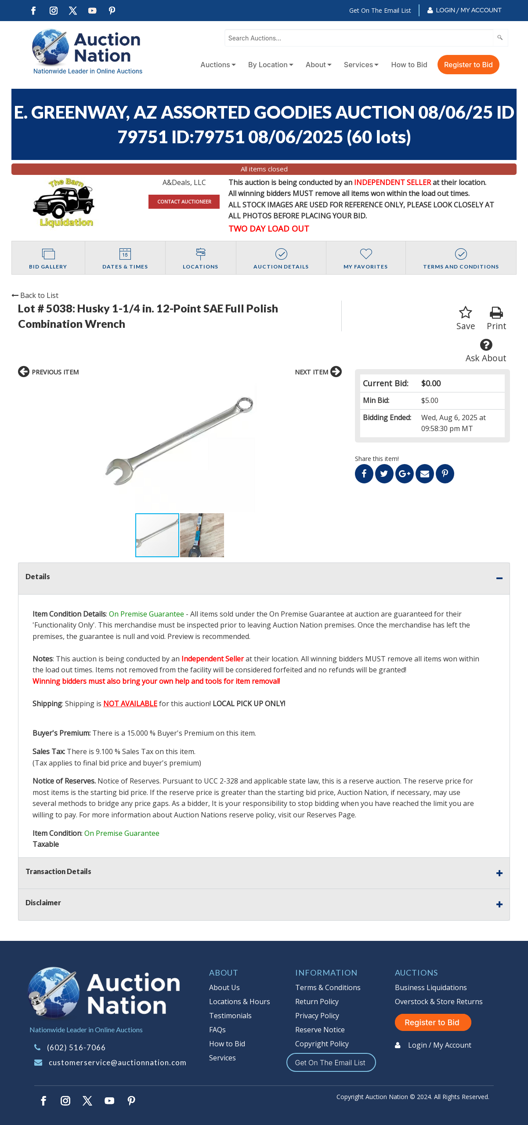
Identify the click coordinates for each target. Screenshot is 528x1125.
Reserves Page (331, 815)
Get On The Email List (380, 10)
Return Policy (317, 1001)
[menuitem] (216, 64)
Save (465, 319)
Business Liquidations (431, 987)
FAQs (217, 1029)
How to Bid (409, 64)
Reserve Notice (320, 1029)
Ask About (486, 351)
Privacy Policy (317, 1015)
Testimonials (230, 1015)
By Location (268, 64)
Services (358, 64)
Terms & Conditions (328, 987)
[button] (269, 448)
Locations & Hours (239, 1001)
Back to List (34, 295)
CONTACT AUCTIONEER (184, 201)
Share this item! (377, 458)
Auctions (215, 64)
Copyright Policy (322, 1044)
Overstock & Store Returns (439, 1001)
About (316, 64)
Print (496, 319)
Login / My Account (469, 10)
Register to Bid (468, 64)
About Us (224, 987)
